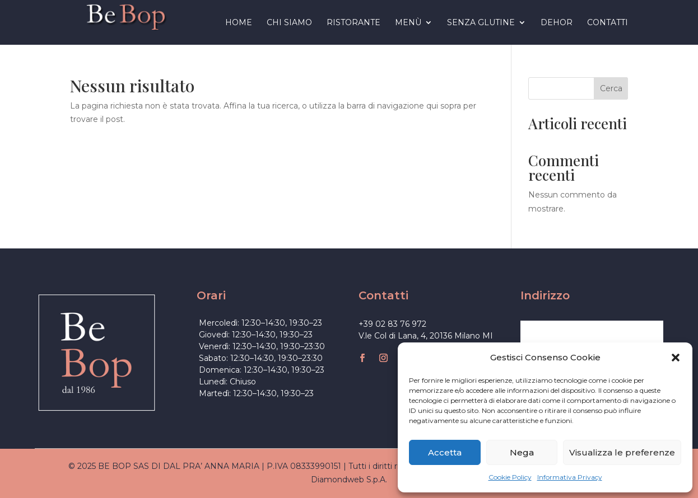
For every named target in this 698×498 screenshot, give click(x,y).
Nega (522, 452)
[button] (675, 357)
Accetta (445, 452)
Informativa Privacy (569, 477)
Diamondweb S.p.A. (349, 479)
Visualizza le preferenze (622, 452)
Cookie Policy (510, 477)
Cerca (611, 88)
